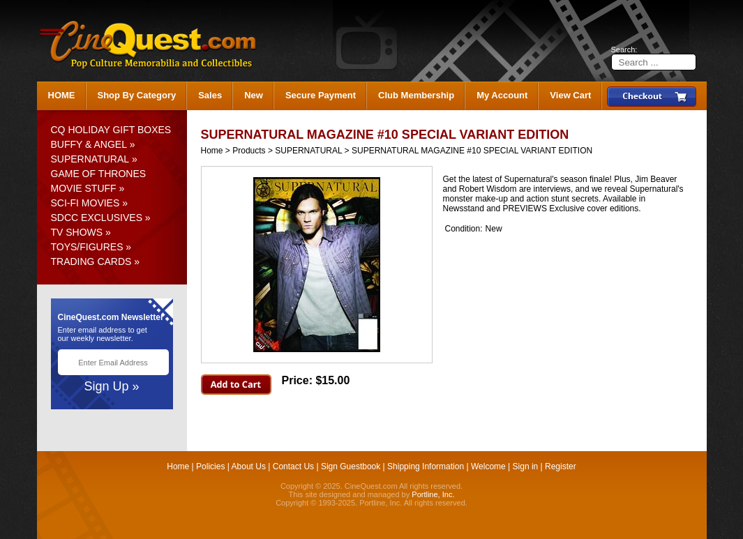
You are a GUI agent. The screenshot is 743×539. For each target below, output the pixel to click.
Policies (210, 466)
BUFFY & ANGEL (89, 144)
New (253, 95)
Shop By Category (137, 95)
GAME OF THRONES (99, 173)
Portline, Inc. (433, 494)
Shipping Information (425, 466)
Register (560, 466)
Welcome (488, 466)
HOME (61, 95)
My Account (501, 95)
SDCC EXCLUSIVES (96, 217)
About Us (249, 466)
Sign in (526, 466)
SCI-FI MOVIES (85, 202)
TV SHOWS (77, 232)
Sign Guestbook (350, 466)
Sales (210, 95)
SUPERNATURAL (90, 159)
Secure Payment (320, 95)
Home (212, 150)
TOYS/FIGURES (87, 246)
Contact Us (293, 466)
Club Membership (416, 95)
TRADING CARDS (91, 261)
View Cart (570, 95)
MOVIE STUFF (84, 188)
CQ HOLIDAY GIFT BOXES (111, 129)
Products (248, 150)
